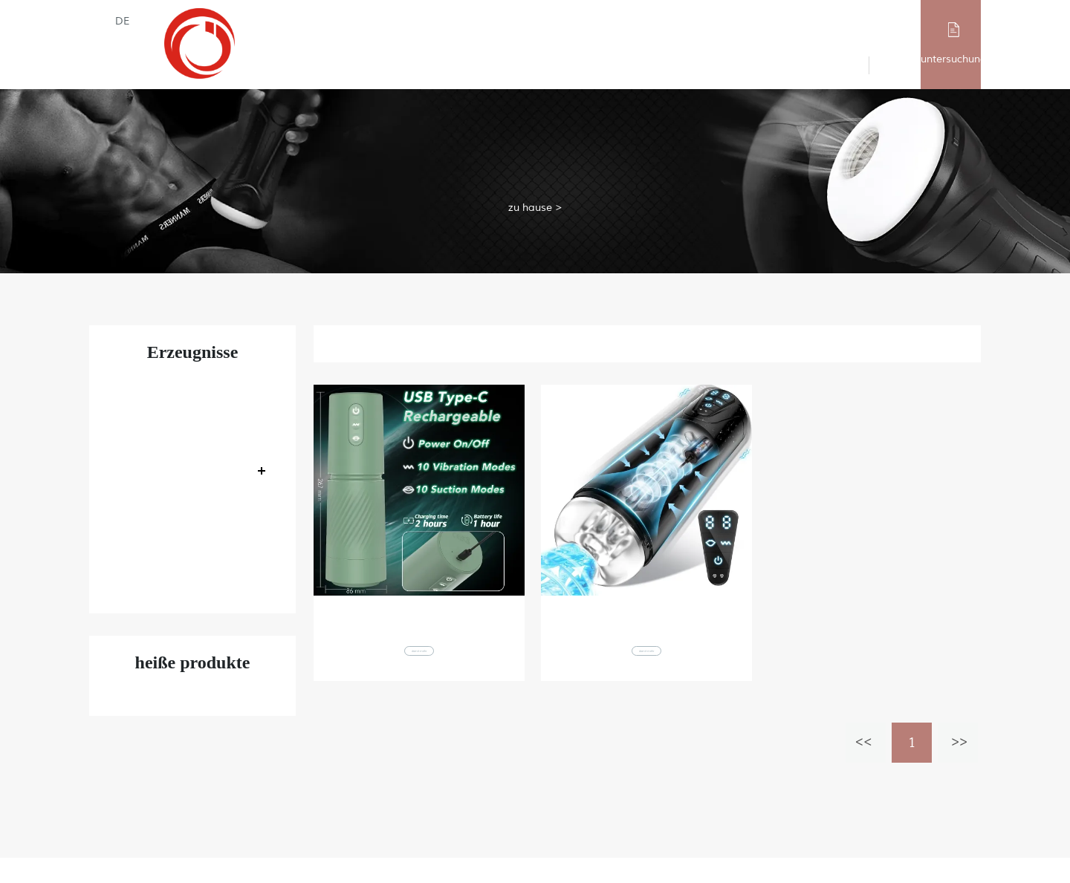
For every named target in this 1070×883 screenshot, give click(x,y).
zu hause (530, 207)
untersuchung (953, 59)
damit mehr (419, 666)
